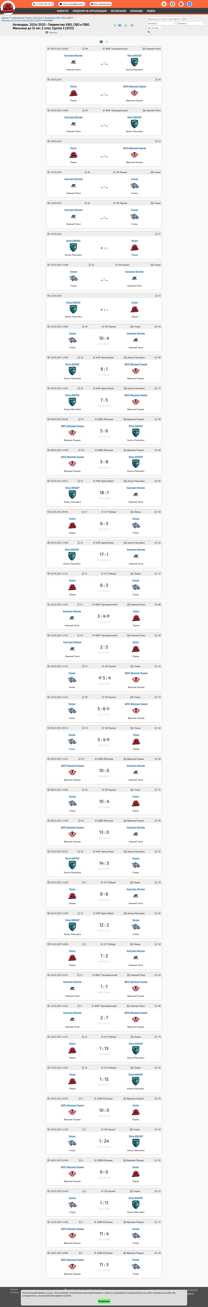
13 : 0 (104, 832)
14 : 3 (104, 863)
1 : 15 (104, 1079)
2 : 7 (104, 1017)
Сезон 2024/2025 (34, 18)
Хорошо (104, 1301)
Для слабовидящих (102, 4)
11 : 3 (104, 1264)
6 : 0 (104, 1171)
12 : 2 (104, 924)
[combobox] (168, 19)
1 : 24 (104, 1141)
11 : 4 (104, 1233)
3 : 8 (104, 461)
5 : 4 (107, 677)
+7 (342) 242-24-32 (44, 4)
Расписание (118, 11)
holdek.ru (189, 1293)
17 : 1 (104, 554)
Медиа (151, 11)
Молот (135, 1167)
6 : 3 (104, 585)
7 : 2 (104, 955)
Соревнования (17, 18)
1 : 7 (104, 986)
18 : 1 (104, 492)
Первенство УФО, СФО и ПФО (58, 18)
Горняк (135, 1259)
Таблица (53, 32)
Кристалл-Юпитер (72, 1012)
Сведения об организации (90, 11)
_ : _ (104, 278)
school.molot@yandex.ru (73, 4)
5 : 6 (101, 708)
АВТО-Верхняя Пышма (72, 1259)
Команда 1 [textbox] (153, 23)
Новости (62, 11)
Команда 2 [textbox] (182, 23)
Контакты (14, 1292)
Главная (4, 18)
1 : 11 (104, 1202)
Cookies (50, 1292)
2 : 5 (104, 646)
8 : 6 (104, 893)
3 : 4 (101, 739)
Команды (136, 11)
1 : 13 (104, 1048)
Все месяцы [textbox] (153, 27)
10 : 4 (104, 801)
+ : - (104, 309)
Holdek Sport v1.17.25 (187, 1289)
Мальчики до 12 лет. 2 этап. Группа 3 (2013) (21, 20)
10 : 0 (104, 1110)
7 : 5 (104, 399)
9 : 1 (104, 369)
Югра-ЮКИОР (136, 1197)
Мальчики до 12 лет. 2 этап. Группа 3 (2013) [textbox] (167, 18)
